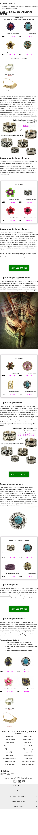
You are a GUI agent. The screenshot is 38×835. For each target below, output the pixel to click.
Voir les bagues (19, 268)
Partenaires (18, 806)
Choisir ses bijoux (18, 801)
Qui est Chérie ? (18, 786)
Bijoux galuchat (28, 755)
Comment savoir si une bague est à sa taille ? (20, 644)
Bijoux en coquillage (28, 764)
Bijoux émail (9, 755)
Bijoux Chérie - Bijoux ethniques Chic (19, 779)
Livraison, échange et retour (18, 791)
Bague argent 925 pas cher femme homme (19, 642)
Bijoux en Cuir (10, 742)
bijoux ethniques (12, 281)
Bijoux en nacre (9, 749)
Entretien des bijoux (18, 796)
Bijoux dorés (9, 736)
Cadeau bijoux (9, 752)
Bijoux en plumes (10, 739)
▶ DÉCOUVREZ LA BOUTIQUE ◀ (19, 58)
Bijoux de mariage (28, 749)
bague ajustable (23, 283)
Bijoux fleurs (28, 758)
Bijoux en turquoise (9, 746)
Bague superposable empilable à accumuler (19, 650)
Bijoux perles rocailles (9, 758)
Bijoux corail (28, 752)
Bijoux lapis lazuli (10, 764)
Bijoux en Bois (28, 742)
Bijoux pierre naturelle (28, 761)
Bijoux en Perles (28, 746)
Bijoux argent (28, 736)
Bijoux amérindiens (9, 761)
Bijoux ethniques (28, 739)
